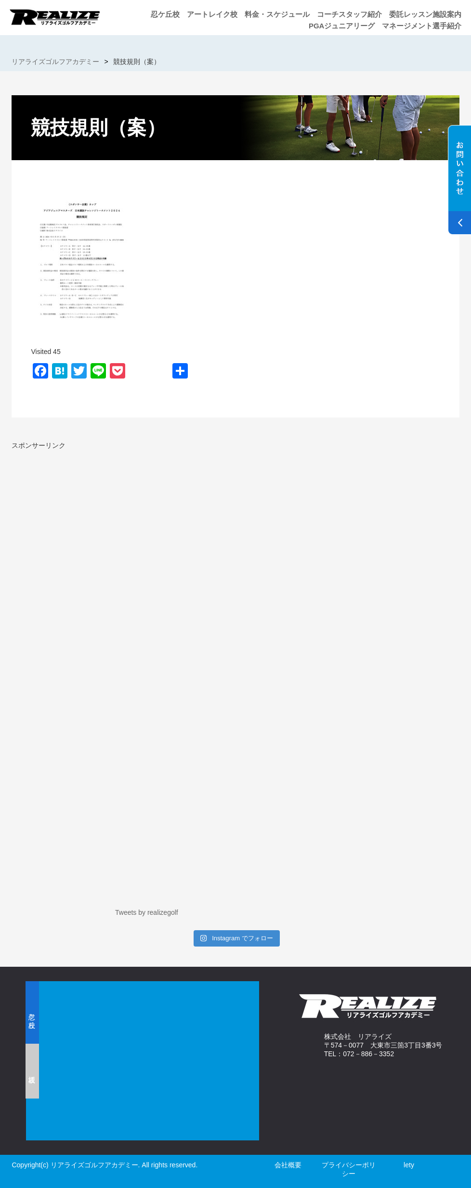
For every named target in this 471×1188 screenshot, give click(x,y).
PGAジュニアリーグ (342, 26)
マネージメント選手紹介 (421, 26)
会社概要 (288, 1165)
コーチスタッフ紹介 (349, 14)
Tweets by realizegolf (146, 912)
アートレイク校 (212, 14)
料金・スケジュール (277, 14)
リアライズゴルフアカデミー (55, 61)
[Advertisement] (92, 517)
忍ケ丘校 (165, 14)
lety (409, 1165)
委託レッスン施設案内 (425, 14)
